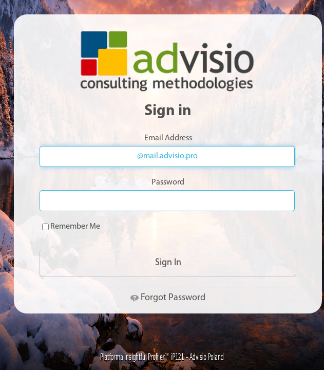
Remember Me (71, 227)
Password (167, 182)
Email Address (168, 138)
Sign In (168, 263)
